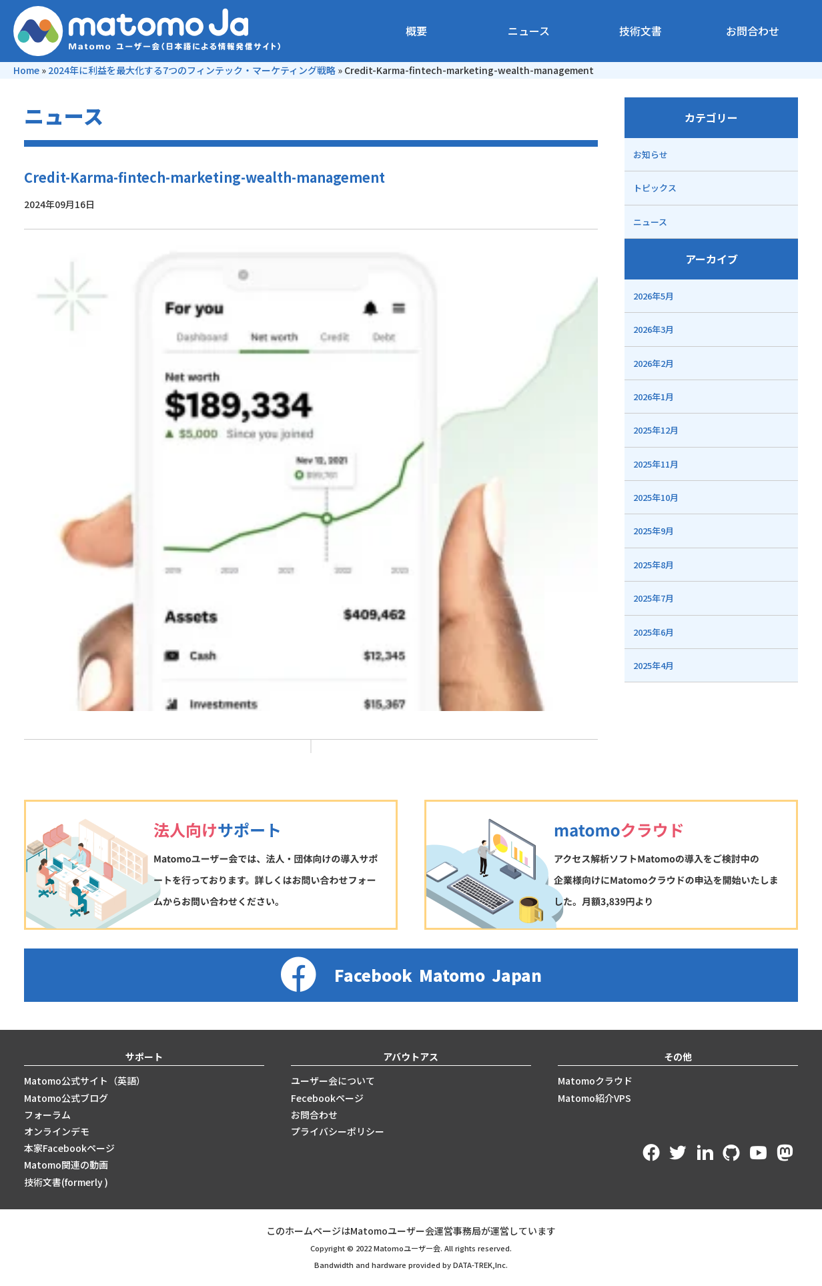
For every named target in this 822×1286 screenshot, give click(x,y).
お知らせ (650, 154)
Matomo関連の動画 (66, 1164)
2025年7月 (653, 598)
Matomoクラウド (595, 1080)
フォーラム (47, 1114)
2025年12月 (656, 430)
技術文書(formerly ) (66, 1182)
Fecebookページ (327, 1098)
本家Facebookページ (69, 1148)
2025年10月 (656, 497)
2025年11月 (656, 464)
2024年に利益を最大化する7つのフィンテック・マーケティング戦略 (192, 70)
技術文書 (640, 31)
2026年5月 (653, 295)
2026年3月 (653, 329)
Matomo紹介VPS (594, 1098)
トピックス (655, 187)
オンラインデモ (56, 1131)
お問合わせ (752, 31)
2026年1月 (653, 396)
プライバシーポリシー (337, 1131)
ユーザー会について (333, 1080)
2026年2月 (653, 363)
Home (26, 70)
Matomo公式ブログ (66, 1098)
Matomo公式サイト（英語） (84, 1080)
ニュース (529, 31)
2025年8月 (653, 564)
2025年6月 (653, 632)
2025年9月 (653, 530)
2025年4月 (653, 665)
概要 (416, 31)
